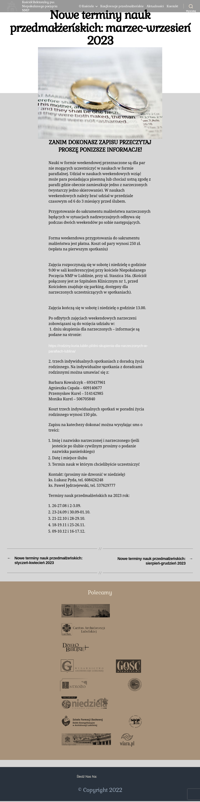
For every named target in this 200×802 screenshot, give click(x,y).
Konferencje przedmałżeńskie (122, 8)
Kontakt (172, 8)
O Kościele (86, 8)
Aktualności (155, 8)
